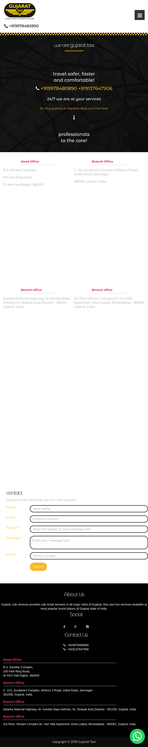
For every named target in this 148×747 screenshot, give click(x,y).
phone (11, 554)
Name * (11, 507)
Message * (14, 538)
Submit (38, 567)
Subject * (12, 528)
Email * (11, 517)
